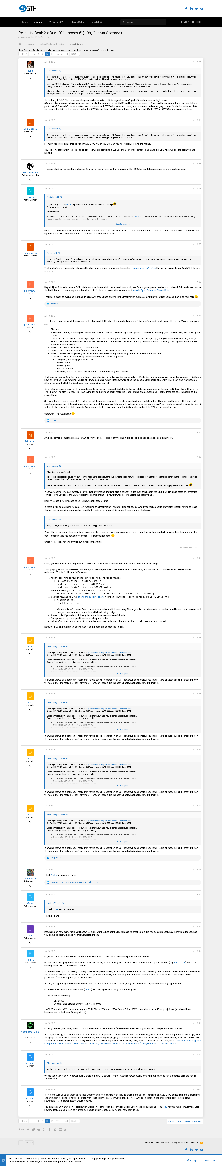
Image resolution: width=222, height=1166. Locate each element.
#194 (199, 870)
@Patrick (69, 204)
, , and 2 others (74, 882)
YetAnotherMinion (30, 1033)
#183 (199, 164)
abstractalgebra (27, 37)
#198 (199, 1023)
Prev (24, 54)
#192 (199, 750)
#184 (199, 188)
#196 (199, 926)
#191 (199, 638)
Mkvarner (30, 441)
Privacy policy (177, 1143)
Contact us (148, 1143)
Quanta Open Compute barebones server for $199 (109, 653)
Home (192, 1143)
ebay (164, 1106)
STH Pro (29, 1143)
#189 (199, 457)
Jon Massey (30, 128)
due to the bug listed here (91, 596)
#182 (199, 120)
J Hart (30, 935)
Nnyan (30, 197)
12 (57, 53)
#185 (199, 244)
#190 (199, 558)
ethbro (30, 960)
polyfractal (30, 291)
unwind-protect (30, 172)
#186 (199, 282)
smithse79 (30, 878)
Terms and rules (162, 1143)
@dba (54, 875)
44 (66, 53)
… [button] (35, 53)
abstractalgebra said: (56, 646)
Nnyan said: (52, 253)
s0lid (30, 70)
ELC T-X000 (179, 962)
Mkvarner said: (53, 1063)
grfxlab (30, 1063)
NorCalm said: (53, 197)
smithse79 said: (54, 903)
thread (88, 989)
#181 (199, 62)
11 (52, 53)
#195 (199, 894)
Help (186, 1143)
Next (73, 54)
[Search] (143, 22)
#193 (199, 806)
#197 (199, 951)
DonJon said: (52, 71)
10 (47, 53)
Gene (30, 903)
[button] (45, 22)
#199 (199, 1054)
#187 (199, 316)
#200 (199, 1089)
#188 (199, 432)
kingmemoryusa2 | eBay (144, 268)
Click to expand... (123, 224)
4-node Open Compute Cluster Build (151, 290)
